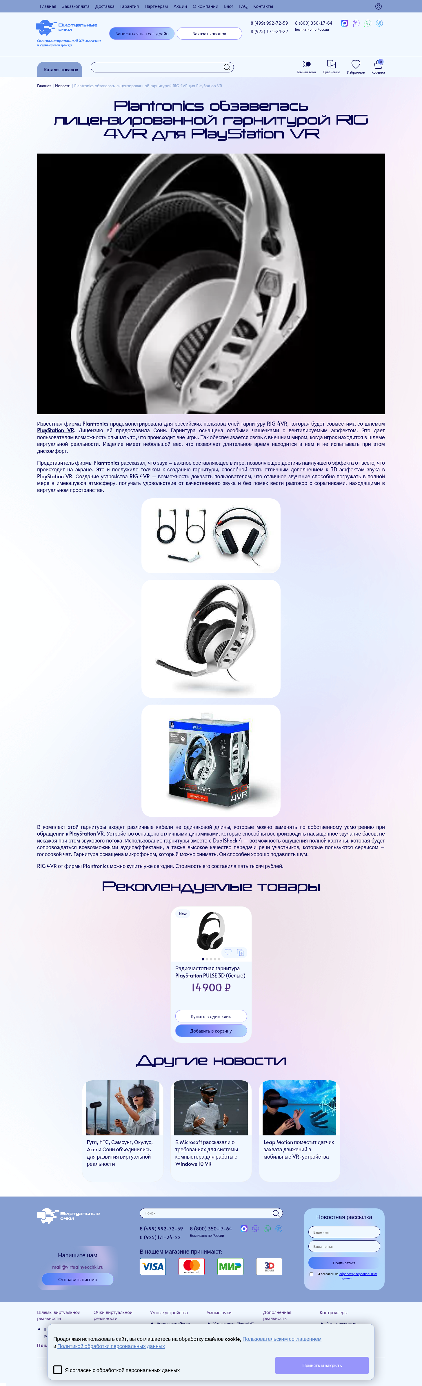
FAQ (243, 6)
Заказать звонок (209, 33)
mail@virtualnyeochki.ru (77, 1266)
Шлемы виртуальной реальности (58, 1315)
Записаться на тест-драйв (141, 33)
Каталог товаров (61, 69)
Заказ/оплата (76, 6)
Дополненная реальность (277, 1315)
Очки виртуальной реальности (113, 1315)
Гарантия (129, 6)
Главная (48, 6)
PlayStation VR (55, 430)
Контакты (263, 6)
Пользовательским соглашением (282, 1338)
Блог (228, 6)
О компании (205, 6)
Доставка (104, 6)
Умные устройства (169, 1312)
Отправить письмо (77, 1279)
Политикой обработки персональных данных (111, 1345)
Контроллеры (334, 1312)
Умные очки (219, 1312)
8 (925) (269, 31)
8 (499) (269, 23)
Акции (180, 6)
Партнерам (156, 6)
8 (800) (313, 26)
